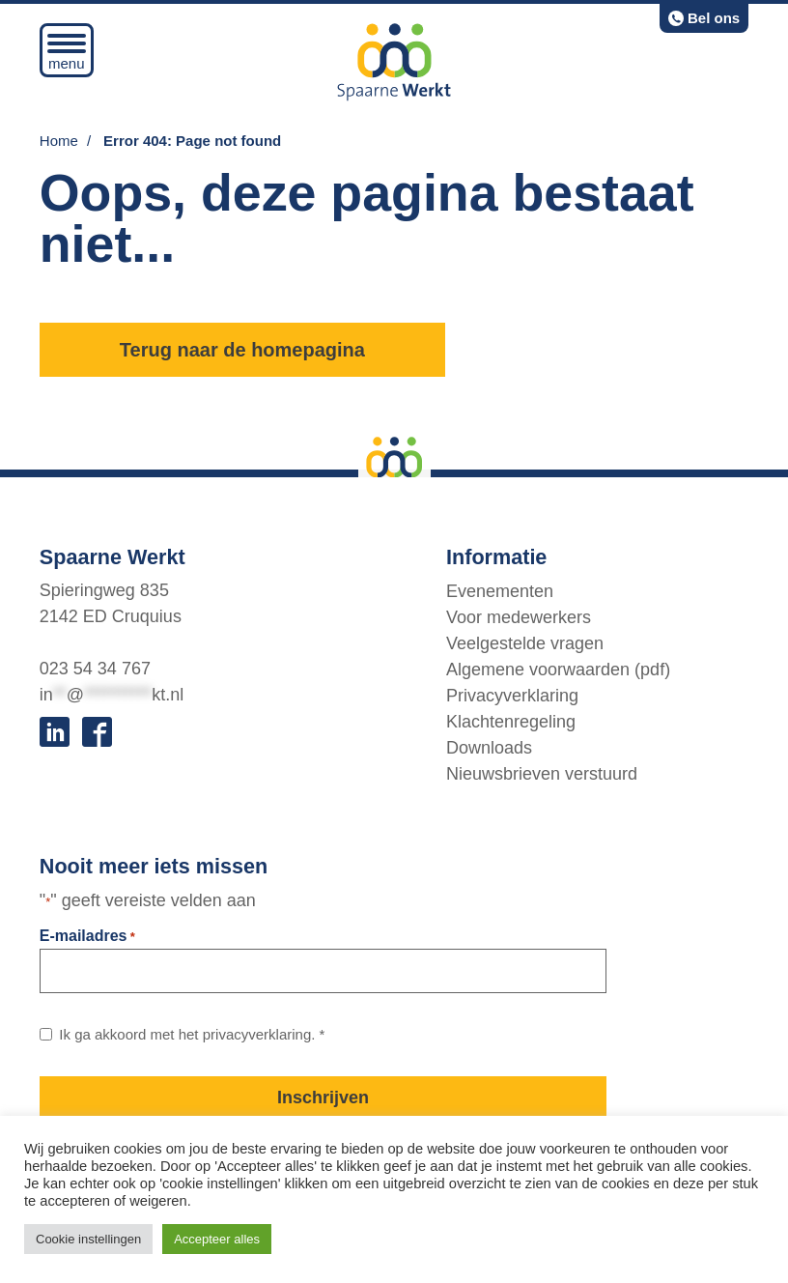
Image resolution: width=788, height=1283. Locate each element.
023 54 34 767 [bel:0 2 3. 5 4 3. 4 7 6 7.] (95, 668)
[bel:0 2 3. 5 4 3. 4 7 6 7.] (704, 18)
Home (59, 140)
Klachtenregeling (511, 720)
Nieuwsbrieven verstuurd (541, 773)
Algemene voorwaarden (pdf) (558, 668)
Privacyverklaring (512, 694)
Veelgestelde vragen (525, 642)
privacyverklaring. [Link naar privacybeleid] (259, 1034)
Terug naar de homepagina (242, 349)
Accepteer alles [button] (217, 1239)
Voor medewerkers (518, 616)
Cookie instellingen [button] (88, 1239)
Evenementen (499, 590)
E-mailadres (87, 937)
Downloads (489, 746)
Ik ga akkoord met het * (191, 1034)
